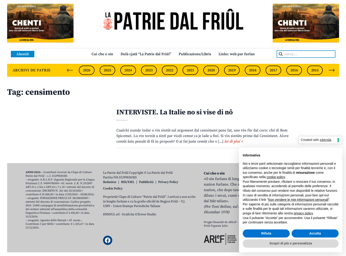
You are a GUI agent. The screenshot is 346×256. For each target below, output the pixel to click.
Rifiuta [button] (266, 233)
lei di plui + (233, 141)
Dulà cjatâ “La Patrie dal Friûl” (146, 54)
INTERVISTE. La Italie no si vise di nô (174, 112)
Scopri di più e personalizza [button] (290, 243)
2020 (211, 70)
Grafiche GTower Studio (139, 214)
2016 (294, 70)
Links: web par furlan (237, 54)
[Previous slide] (70, 70)
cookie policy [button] (276, 177)
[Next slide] (331, 70)
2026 (86, 70)
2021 (190, 70)
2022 (169, 70)
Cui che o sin (102, 54)
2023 (149, 70)
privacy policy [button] (303, 213)
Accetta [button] (315, 233)
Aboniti (22, 54)
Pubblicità (146, 182)
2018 (252, 70)
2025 (107, 70)
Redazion (109, 182)
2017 (273, 70)
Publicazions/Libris (195, 54)
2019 (232, 70)
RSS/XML (127, 182)
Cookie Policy (113, 188)
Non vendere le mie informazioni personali (298, 199)
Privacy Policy (168, 182)
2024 (128, 70)
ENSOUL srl (111, 214)
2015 (315, 70)
